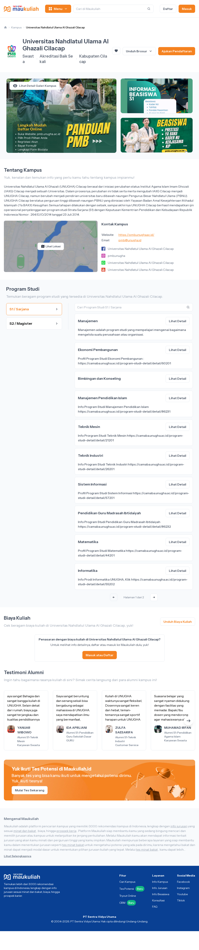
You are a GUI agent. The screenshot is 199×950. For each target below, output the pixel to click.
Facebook (183, 882)
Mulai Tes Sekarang (29, 790)
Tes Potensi (131, 888)
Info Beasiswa (160, 894)
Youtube (182, 894)
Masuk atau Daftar (99, 655)
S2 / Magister (34, 323)
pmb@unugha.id (129, 240)
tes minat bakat (73, 845)
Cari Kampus (127, 882)
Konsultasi (158, 900)
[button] (188, 720)
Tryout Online (127, 896)
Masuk (187, 9)
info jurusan (178, 826)
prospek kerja (66, 831)
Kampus (16, 27)
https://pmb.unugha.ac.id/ (136, 235)
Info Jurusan (159, 888)
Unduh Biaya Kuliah (177, 622)
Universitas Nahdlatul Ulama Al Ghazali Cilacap (55, 27)
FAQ (154, 906)
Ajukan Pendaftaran (176, 51)
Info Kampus (160, 882)
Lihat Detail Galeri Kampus (34, 85)
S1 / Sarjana (34, 309)
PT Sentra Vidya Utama (99, 917)
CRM (127, 902)
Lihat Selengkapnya (17, 856)
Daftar (168, 9)
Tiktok (181, 900)
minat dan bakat (24, 831)
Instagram (183, 888)
